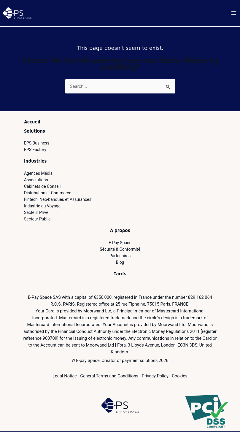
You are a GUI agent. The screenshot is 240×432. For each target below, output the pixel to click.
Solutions (34, 131)
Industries (35, 161)
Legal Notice (65, 376)
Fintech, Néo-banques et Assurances (57, 200)
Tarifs (120, 274)
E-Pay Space (120, 243)
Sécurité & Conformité (120, 249)
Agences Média (38, 173)
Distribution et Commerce (47, 193)
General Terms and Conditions (109, 376)
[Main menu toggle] (234, 13)
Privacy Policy (155, 376)
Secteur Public (37, 219)
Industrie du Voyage (42, 206)
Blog (120, 263)
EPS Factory (35, 150)
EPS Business (36, 143)
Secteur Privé (36, 213)
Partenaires (120, 256)
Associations (36, 180)
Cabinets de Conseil (42, 187)
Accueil (32, 122)
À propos (120, 231)
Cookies (179, 376)
